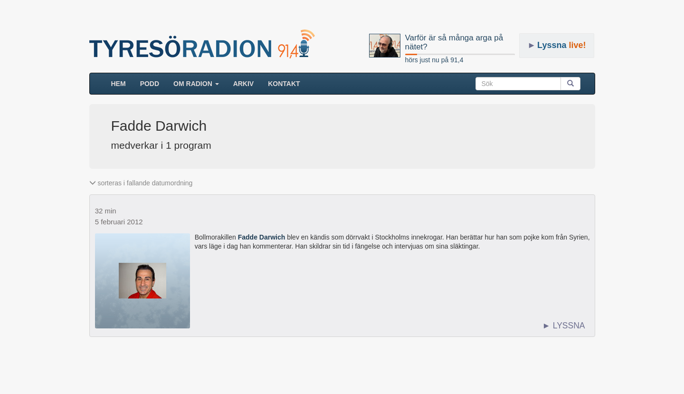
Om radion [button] (196, 83)
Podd (149, 83)
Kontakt (284, 83)
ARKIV (243, 83)
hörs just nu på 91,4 (434, 60)
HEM (122, 82)
